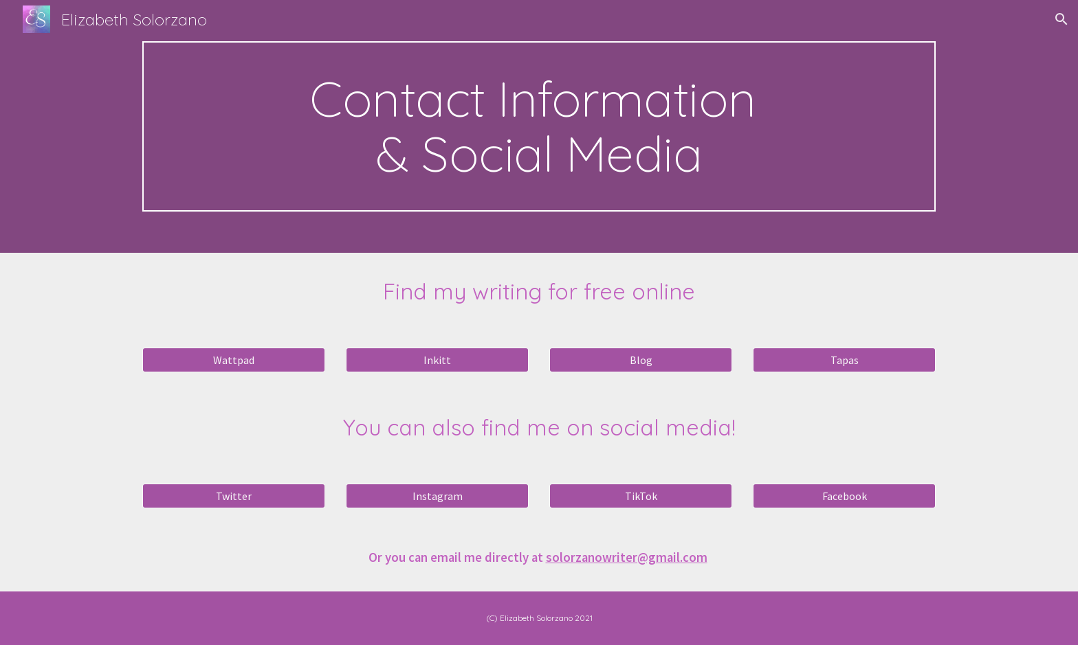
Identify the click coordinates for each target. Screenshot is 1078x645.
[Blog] (641, 359)
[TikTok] (641, 495)
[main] (539, 126)
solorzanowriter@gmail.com (626, 557)
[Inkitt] (437, 359)
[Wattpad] (233, 359)
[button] (1061, 19)
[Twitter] (233, 495)
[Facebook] (844, 495)
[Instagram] (437, 495)
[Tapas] (844, 359)
